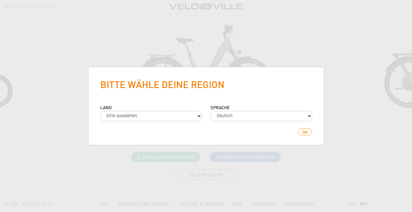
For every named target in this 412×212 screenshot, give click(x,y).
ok (305, 132)
